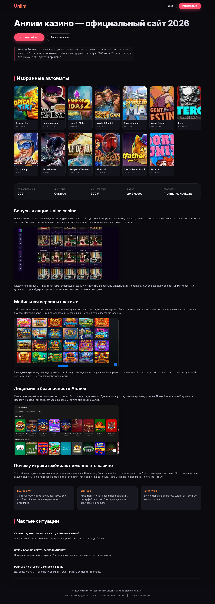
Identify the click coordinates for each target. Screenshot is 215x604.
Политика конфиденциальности (80, 595)
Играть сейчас (29, 37)
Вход (170, 5)
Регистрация (189, 5)
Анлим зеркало (60, 37)
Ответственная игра (140, 595)
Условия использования (113, 595)
